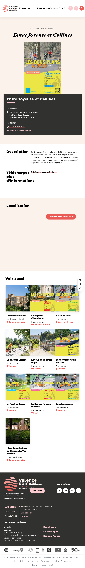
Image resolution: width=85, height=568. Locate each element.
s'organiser (43, 8)
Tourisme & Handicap (13, 533)
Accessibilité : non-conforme (26, 561)
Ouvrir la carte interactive (61, 217)
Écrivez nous (26, 513)
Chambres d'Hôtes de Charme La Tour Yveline (17, 451)
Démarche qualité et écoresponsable (20, 535)
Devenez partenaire (12, 538)
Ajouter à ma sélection (19, 131)
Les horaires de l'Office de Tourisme (19, 541)
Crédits (77, 557)
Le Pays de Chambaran (37, 317)
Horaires (24, 516)
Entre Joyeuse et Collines (44, 172)
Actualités (8, 527)
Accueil (31, 29)
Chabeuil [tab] (11, 516)
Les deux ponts (64, 404)
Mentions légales (64, 557)
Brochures (49, 527)
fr (76, 8)
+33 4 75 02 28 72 (16, 127)
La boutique (50, 531)
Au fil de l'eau (63, 315)
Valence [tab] (10, 507)
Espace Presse (51, 536)
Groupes (54, 8)
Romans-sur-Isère (16, 315)
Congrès (62, 8)
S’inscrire (37, 491)
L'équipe (7, 530)
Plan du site (66, 561)
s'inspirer (24, 8)
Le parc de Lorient (16, 359)
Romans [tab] (10, 511)
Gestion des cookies (50, 561)
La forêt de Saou (16, 404)
